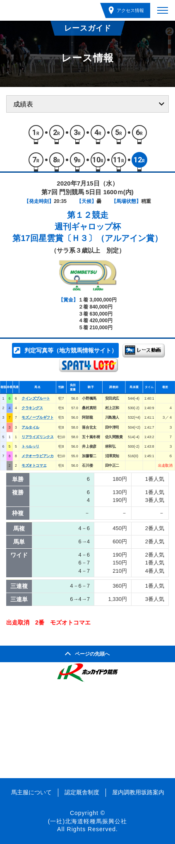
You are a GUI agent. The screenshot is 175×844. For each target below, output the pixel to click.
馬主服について (31, 792)
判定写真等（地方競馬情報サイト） (70, 350)
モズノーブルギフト (37, 418)
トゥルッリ (30, 446)
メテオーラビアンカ (37, 456)
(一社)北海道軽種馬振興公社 (87, 821)
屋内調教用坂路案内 (138, 792)
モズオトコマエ (34, 465)
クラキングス (32, 408)
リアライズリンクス (37, 437)
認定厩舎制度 (82, 792)
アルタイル (30, 427)
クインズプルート (36, 398)
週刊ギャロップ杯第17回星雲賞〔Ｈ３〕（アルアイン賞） (87, 232)
